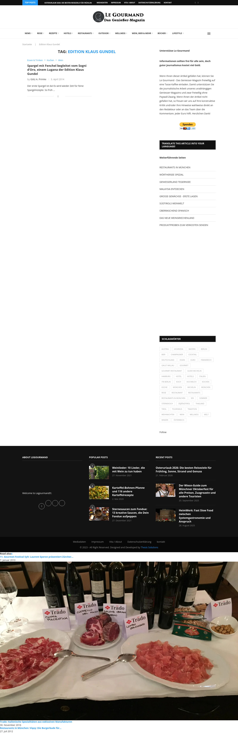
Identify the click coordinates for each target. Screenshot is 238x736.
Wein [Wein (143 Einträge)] (182, 417)
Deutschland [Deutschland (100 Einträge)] (168, 360)
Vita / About (129, 2)
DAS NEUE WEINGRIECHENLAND (176, 217)
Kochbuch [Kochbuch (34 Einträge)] (192, 383)
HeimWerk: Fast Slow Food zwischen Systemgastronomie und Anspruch (196, 519)
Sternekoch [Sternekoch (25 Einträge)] (167, 405)
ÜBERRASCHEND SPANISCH (174, 210)
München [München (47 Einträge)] (178, 389)
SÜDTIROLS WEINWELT (171, 203)
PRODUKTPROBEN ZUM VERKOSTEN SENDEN (183, 225)
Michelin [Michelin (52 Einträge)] (192, 389)
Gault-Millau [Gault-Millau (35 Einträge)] (184, 366)
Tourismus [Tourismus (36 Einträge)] (177, 411)
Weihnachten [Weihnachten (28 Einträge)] (168, 417)
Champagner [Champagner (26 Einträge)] (177, 355)
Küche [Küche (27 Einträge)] (165, 389)
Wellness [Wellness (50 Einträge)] (195, 417)
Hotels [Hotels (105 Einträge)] (191, 377)
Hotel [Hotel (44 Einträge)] (179, 377)
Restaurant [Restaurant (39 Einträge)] (177, 394)
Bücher (162, 33)
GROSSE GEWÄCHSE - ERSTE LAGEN (178, 196)
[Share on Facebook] (58, 96)
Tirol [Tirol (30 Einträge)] (164, 411)
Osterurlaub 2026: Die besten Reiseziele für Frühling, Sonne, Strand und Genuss (184, 472)
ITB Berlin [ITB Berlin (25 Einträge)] (166, 383)
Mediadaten (102, 2)
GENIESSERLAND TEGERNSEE (175, 181)
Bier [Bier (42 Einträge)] (163, 355)
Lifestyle (177, 33)
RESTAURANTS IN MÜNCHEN (174, 167)
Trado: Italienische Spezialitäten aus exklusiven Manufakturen (36, 724)
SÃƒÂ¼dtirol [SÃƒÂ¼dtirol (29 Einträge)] (185, 405)
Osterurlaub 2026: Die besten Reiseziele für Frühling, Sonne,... (72, 3)
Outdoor (104, 33)
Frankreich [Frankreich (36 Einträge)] (167, 366)
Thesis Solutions (149, 550)
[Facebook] (195, 2)
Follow (162, 434)
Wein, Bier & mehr (141, 33)
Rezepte (53, 33)
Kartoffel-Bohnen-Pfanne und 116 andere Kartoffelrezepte (128, 494)
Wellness (120, 33)
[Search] (214, 33)
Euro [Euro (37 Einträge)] (193, 360)
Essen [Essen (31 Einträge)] (183, 360)
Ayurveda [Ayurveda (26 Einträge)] (179, 349)
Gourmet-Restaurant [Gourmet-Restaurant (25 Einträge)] (172, 372)
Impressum (116, 2)
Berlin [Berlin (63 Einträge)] (205, 349)
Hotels (67, 33)
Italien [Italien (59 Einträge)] (203, 377)
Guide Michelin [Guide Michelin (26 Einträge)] (195, 372)
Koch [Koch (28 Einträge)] (179, 383)
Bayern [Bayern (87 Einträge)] (193, 349)
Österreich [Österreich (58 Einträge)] (179, 422)
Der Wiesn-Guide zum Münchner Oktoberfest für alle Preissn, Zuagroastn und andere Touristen (196, 493)
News (28, 33)
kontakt (168, 2)
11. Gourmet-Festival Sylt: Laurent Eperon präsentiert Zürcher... (36, 559)
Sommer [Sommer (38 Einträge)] (204, 400)
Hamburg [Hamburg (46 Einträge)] (166, 377)
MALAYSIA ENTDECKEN (171, 189)
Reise (39, 33)
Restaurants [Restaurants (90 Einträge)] (195, 394)
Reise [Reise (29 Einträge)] (164, 394)
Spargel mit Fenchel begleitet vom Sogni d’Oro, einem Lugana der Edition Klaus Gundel (56, 70)
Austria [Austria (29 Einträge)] (165, 349)
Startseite (27, 44)
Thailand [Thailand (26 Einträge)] (201, 405)
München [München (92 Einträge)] (207, 389)
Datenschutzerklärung (149, 2)
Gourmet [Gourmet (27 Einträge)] (201, 366)
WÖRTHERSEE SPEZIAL (171, 174)
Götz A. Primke (38, 79)
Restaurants (85, 33)
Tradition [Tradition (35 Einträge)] (193, 411)
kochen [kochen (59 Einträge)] (207, 383)
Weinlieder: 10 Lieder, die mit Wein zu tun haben (128, 472)
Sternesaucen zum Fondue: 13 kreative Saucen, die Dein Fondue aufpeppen (130, 515)
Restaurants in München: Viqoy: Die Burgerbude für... (30, 731)
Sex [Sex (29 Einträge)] (193, 400)
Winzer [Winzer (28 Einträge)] (165, 422)
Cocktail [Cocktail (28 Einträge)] (193, 355)
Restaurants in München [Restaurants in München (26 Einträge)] (174, 400)
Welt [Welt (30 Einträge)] (207, 417)
